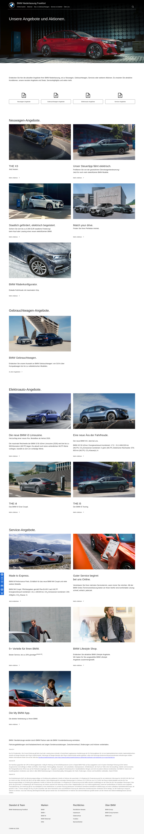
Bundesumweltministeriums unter (48, 757)
